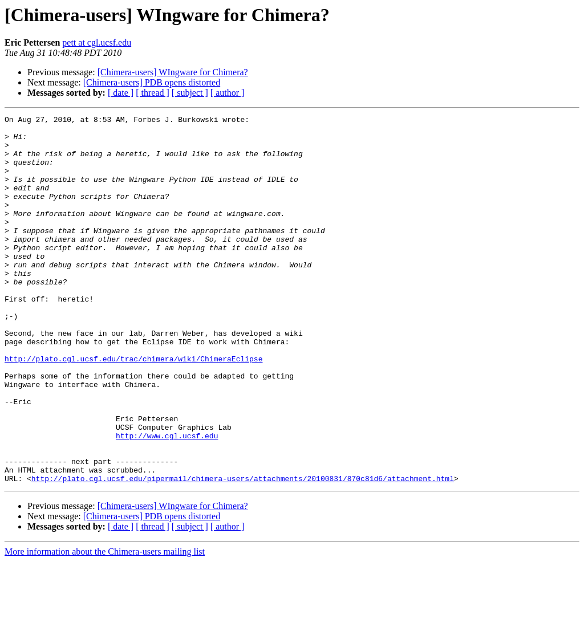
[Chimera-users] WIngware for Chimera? (173, 72)
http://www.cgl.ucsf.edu (167, 500)
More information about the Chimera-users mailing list (105, 625)
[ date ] (120, 92)
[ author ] (227, 92)
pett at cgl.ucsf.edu (96, 42)
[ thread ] (152, 92)
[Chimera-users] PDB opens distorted (151, 82)
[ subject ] (190, 92)
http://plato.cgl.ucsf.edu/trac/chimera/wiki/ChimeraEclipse (133, 408)
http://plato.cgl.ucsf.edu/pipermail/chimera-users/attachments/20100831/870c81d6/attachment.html (242, 552)
